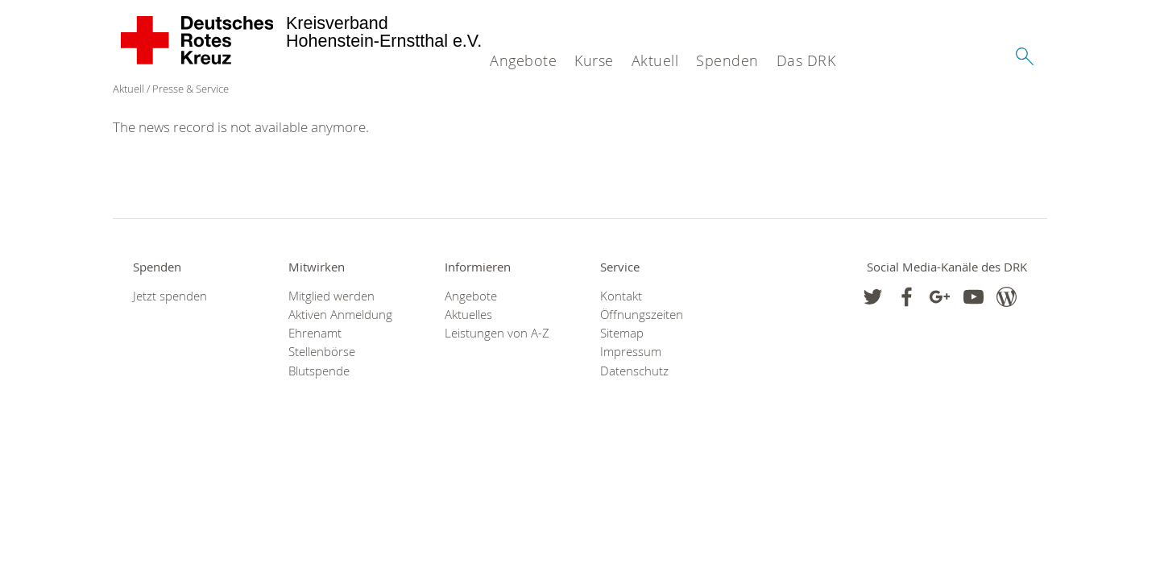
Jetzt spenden (170, 296)
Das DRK (806, 60)
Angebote (523, 60)
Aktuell (655, 60)
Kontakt (621, 296)
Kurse (594, 60)
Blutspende (319, 371)
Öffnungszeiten (641, 314)
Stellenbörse (321, 351)
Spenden (727, 60)
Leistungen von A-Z (497, 333)
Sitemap (622, 333)
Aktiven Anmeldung (340, 314)
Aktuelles (468, 314)
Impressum (630, 351)
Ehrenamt (315, 333)
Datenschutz (634, 371)
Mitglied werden (331, 296)
